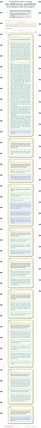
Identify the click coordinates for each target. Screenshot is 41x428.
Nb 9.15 (10, 321)
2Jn (39, 257)
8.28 (19, 186)
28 (8, 25)
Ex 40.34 (11, 340)
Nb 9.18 (10, 407)
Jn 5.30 (11, 211)
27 (7, 25)
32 (13, 25)
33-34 (17, 371)
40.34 (14, 322)
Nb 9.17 (10, 370)
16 (23, 24)
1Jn (39, 246)
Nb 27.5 (13, 186)
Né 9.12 (16, 322)
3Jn (39, 268)
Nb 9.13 (10, 259)
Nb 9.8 (10, 185)
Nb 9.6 (10, 160)
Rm (39, 57)
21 (29, 24)
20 (28, 24)
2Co (39, 79)
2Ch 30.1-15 (14, 36)
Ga (39, 90)
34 (15, 25)
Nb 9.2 (10, 35)
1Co (39, 68)
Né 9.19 (11, 352)
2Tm (39, 168)
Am (1, 315)
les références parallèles (20, 4)
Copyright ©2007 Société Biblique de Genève (8, 426)
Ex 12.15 (10, 260)
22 (30, 24)
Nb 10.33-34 (12, 394)
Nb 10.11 (14, 371)
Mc (39, 12)
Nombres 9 (10, 28)
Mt (39, 1)
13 (20, 24)
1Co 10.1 (10, 408)
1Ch (1, 131)
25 (34, 24)
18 (26, 24)
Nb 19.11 (10, 161)
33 (14, 25)
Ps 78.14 (20, 322)
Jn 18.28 (13, 161)
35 (16, 25)
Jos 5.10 (10, 140)
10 (16, 24)
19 (27, 24)
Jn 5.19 (16, 186)
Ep (39, 101)
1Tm (39, 157)
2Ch (1, 142)
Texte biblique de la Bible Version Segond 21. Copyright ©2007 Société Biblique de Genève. (16, 20)
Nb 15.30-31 (14, 260)
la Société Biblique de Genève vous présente (20, 1)
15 (22, 24)
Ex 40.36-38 (11, 371)
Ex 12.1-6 (10, 36)
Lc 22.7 (17, 36)
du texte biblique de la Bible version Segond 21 (20, 7)
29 (9, 25)
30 (10, 25)
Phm (39, 190)
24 (33, 24)
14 (21, 24)
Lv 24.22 (11, 312)
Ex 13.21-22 (11, 322)
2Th (39, 146)
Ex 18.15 (10, 186)
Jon (1, 337)
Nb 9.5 (10, 139)
